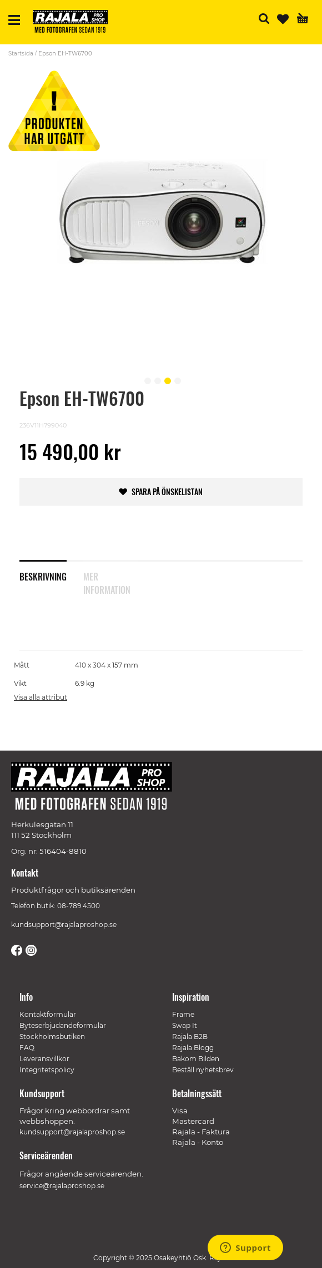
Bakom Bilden (195, 1059)
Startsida (20, 53)
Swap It (184, 1025)
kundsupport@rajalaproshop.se (64, 924)
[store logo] (74, 23)
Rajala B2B (190, 1036)
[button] (146, 379)
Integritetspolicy (46, 1070)
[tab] (51, 576)
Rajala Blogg (193, 1047)
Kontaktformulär (47, 1014)
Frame (183, 1014)
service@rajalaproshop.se (61, 1186)
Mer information (106, 581)
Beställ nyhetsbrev (203, 1070)
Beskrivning (43, 576)
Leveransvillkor (44, 1059)
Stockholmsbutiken (52, 1036)
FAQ (26, 1047)
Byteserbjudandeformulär (62, 1025)
